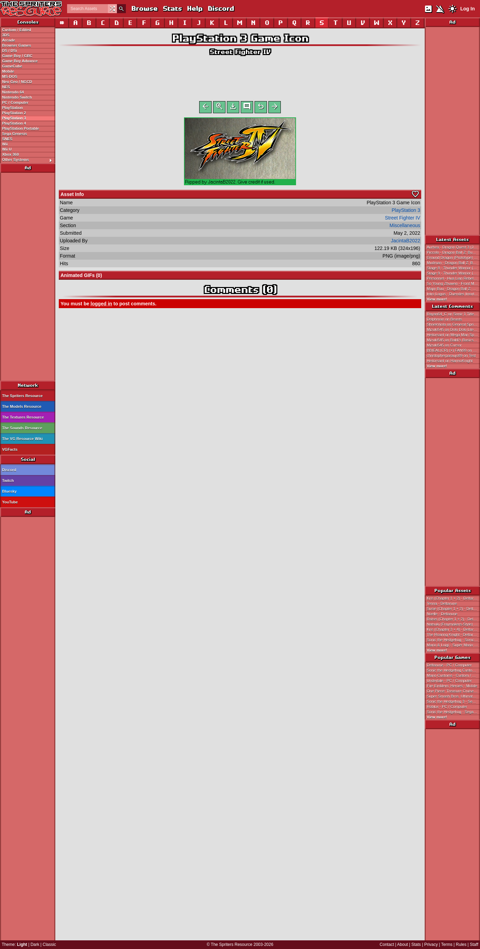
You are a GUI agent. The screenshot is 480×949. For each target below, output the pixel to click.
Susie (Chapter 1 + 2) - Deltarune (453, 609)
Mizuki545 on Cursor (444, 345)
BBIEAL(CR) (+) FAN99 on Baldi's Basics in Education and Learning (453, 350)
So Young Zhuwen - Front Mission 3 (453, 283)
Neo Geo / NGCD (17, 82)
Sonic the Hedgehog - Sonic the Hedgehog (453, 640)
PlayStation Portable (20, 128)
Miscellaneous (404, 227)
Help (194, 8)
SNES (7, 139)
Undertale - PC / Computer (449, 681)
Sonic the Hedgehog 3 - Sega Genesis (453, 701)
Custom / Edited (16, 30)
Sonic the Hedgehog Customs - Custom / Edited (453, 670)
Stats (172, 8)
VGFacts (10, 449)
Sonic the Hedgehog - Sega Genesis (453, 712)
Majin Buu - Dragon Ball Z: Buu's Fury (453, 289)
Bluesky (9, 491)
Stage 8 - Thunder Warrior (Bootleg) (453, 268)
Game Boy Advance (20, 61)
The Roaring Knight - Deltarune (453, 635)
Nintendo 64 (13, 92)
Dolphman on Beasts (444, 319)
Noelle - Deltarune (442, 614)
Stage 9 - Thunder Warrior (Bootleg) (453, 273)
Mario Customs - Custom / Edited (453, 675)
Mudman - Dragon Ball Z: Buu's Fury (453, 263)
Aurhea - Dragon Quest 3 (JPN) (453, 247)
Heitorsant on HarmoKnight (450, 361)
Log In (467, 8)
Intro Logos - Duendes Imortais (453, 294)
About (402, 944)
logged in (101, 305)
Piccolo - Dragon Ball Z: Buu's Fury (453, 252)
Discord (220, 8)
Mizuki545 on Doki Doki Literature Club (453, 330)
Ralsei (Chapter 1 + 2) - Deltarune (453, 619)
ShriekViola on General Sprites (453, 324)
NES (6, 87)
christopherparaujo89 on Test (451, 355)
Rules (461, 944)
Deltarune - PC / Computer (449, 665)
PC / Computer (15, 102)
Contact (387, 944)
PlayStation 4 (14, 123)
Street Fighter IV (240, 51)
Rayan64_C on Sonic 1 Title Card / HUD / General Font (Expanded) (453, 314)
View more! (437, 299)
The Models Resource (21, 406)
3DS (5, 35)
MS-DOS (9, 76)
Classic (49, 944)
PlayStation (12, 108)
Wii (5, 144)
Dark (34, 944)
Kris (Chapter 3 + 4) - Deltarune (453, 629)
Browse (144, 8)
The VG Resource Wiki (22, 439)
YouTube (10, 502)
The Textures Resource (23, 417)
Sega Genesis (14, 134)
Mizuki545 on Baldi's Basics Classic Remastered (453, 340)
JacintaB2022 (405, 242)
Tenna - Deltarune (442, 603)
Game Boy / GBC (17, 56)
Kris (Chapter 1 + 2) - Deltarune (453, 598)
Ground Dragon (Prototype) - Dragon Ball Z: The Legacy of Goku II (453, 258)
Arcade (8, 40)
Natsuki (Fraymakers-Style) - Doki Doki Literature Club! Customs (453, 624)
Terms (447, 944)
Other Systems (28, 160)
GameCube (12, 66)
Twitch (8, 480)
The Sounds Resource (22, 428)
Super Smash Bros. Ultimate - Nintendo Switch (453, 696)
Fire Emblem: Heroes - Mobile (452, 686)
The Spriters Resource (22, 396)
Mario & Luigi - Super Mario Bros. (453, 645)
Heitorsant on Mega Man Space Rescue (453, 335)
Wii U (6, 149)
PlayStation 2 (14, 113)
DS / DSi (9, 50)
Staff (474, 944)
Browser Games (16, 45)
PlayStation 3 (14, 118)
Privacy (431, 944)
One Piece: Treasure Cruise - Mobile (453, 691)
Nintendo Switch (17, 97)
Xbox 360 (10, 154)
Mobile (8, 71)
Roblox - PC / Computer (447, 707)
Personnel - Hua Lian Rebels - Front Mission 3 (453, 278)
